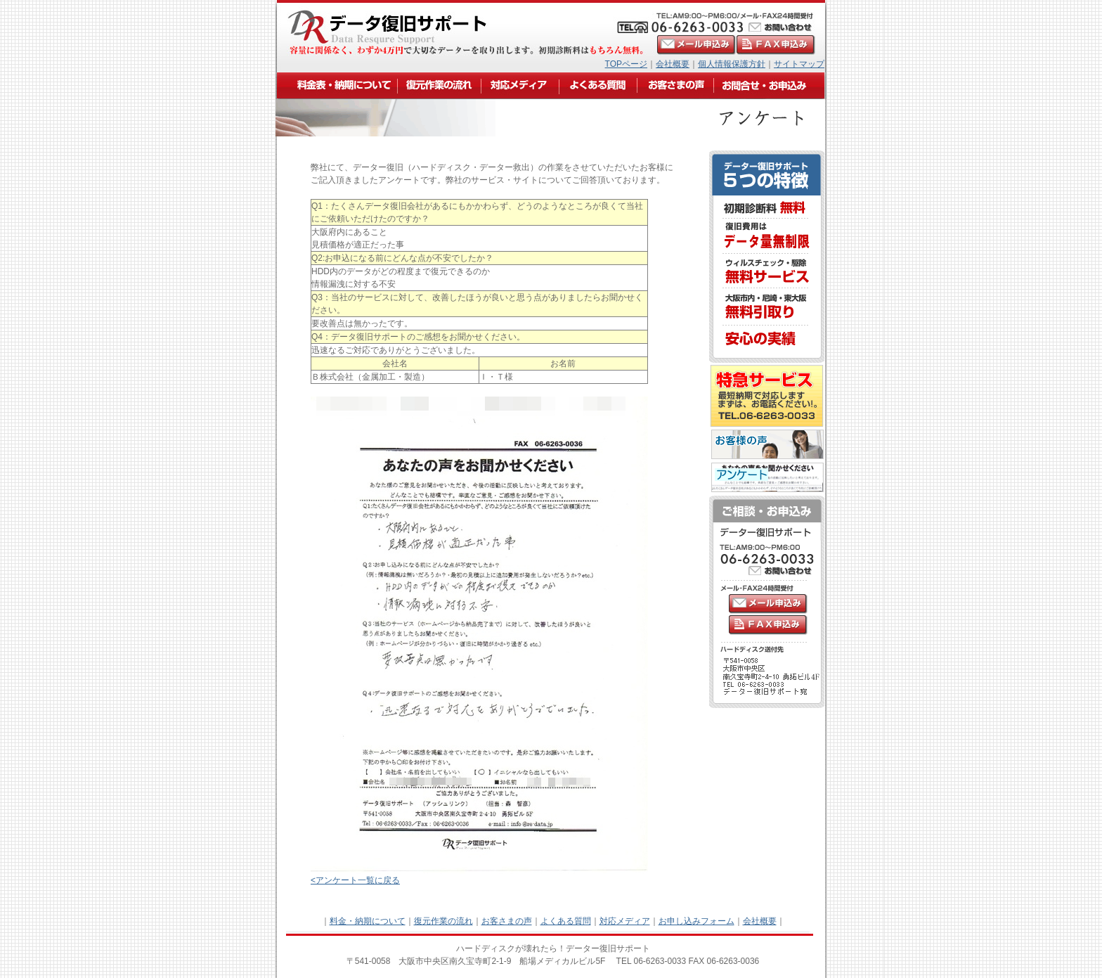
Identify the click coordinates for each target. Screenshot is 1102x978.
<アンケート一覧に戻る (355, 880)
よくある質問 (565, 921)
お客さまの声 (506, 921)
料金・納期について (368, 921)
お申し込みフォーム (696, 921)
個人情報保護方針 (731, 64)
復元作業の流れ (443, 921)
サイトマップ (799, 64)
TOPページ (626, 64)
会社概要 (672, 64)
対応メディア (624, 921)
